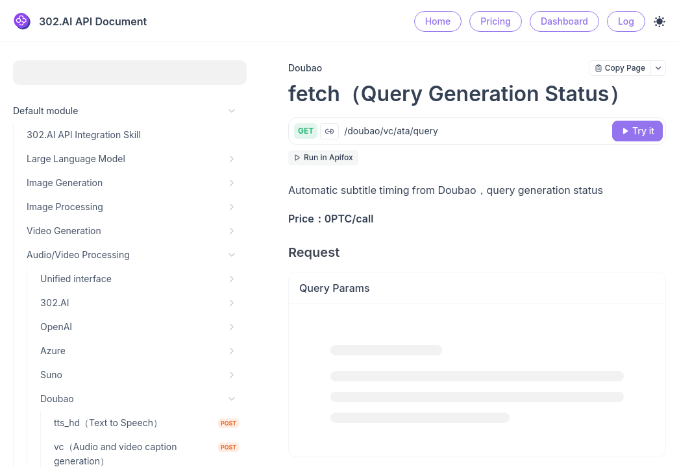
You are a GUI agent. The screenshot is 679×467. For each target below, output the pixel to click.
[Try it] (637, 131)
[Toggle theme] (659, 21)
